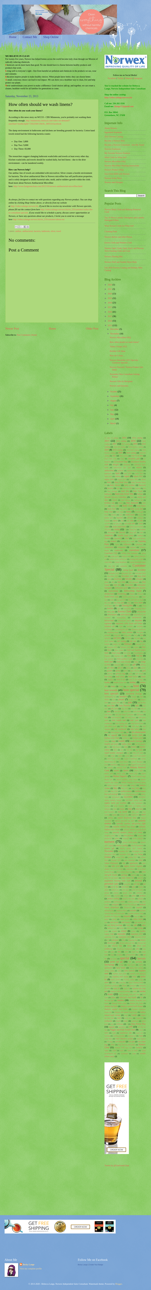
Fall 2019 (128, 638)
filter (144, 647)
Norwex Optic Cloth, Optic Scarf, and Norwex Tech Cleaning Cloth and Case (124, 249)
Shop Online (51, 37)
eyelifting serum (112, 632)
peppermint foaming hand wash (117, 881)
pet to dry (114, 887)
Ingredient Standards (113, 132)
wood (114, 1050)
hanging (110, 679)
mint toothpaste (137, 803)
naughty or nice (109, 835)
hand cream (119, 677)
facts (135, 635)
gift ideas (110, 668)
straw (114, 982)
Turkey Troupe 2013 (118, 346)
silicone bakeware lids (126, 943)
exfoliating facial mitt (138, 629)
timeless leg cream (136, 1003)
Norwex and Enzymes (119, 386)
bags (118, 488)
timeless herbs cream (119, 1003)
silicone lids (117, 946)
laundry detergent (136, 741)
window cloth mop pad (123, 1047)
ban (144, 488)
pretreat (126, 896)
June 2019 (127, 711)
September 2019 (125, 937)
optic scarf (115, 866)
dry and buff (121, 600)
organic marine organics (133, 866)
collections (139, 544)
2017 (110, 307)
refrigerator (127, 907)
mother (114, 815)
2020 (110, 294)
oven (137, 872)
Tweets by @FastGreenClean (116, 1165)
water (141, 1036)
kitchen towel (138, 738)
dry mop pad (119, 603)
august (126, 476)
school (124, 931)
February (128, 644)
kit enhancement (139, 732)
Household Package (134, 694)
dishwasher (129, 585)
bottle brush (130, 515)
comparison (121, 547)
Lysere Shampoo (137, 762)
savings (140, 928)
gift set (120, 668)
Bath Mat (125, 491)
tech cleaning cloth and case (129, 994)
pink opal (125, 890)
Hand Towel (133, 677)
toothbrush (139, 1018)
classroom (117, 538)
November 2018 (137, 851)
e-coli (144, 606)
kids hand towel (110, 726)
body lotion (141, 506)
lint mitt (129, 750)
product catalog (113, 899)
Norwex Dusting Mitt (113, 256)
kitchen (125, 735)
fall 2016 (117, 638)
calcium (130, 518)
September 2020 (140, 937)
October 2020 (116, 860)
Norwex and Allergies (113, 182)
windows (139, 1047)
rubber (114, 919)
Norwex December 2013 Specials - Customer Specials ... (124, 361)
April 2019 (139, 473)
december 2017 (127, 573)
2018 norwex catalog (136, 447)
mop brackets (109, 812)
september (121, 934)
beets (132, 497)
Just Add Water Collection (124, 714)
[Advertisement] (41, 345)
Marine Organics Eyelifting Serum (134, 782)
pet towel (125, 887)
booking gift (139, 512)
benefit (114, 500)
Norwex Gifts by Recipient (121, 381)
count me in (115, 556)
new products (129, 835)
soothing (119, 955)
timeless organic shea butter (116, 1009)
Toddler (134, 1015)
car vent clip (117, 523)
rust (105, 922)
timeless (120, 1000)
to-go (126, 1015)
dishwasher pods (121, 588)
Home (12, 37)
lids (108, 747)
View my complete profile (31, 1269)
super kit (126, 988)
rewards (127, 916)
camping (140, 518)
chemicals (108, 535)
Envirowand (109, 620)
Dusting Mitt (127, 605)
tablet (135, 991)
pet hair (137, 884)
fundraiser (117, 665)
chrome (107, 538)
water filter (108, 1039)
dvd (137, 606)
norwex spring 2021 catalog (131, 848)
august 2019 (122, 479)
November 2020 (125, 854)
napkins (110, 818)
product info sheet (128, 899)
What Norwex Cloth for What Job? (119, 226)
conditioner (118, 550)
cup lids (111, 566)
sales (144, 925)
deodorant (118, 579)
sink (137, 949)
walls (114, 1033)
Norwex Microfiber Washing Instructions (121, 166)
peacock (140, 878)
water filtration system (124, 1039)
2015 (110, 316)
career (140, 523)
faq (141, 641)
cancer (115, 521)
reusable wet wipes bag (112, 916)
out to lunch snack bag (124, 872)
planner (116, 893)
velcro (141, 1030)
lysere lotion (123, 762)
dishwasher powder (138, 588)
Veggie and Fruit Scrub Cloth (122, 1030)
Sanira (121, 928)
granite (109, 671)
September (115, 396)
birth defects (125, 500)
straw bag (122, 982)
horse (128, 686)
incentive (123, 696)
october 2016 (120, 857)
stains (134, 977)
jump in (143, 708)
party (141, 875)
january (121, 699)
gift (134, 664)
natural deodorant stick (126, 818)
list (128, 753)
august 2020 (133, 479)
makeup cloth (121, 767)
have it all (121, 679)
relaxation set (108, 910)
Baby (109, 482)
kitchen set (126, 738)
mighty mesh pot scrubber (115, 803)
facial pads (127, 635)
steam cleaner (115, 979)
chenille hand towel (125, 535)
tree (112, 1024)
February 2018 (112, 647)
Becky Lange (28, 1264)
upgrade (112, 1027)
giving (128, 668)
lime (126, 747)
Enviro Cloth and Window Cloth (118, 243)
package (124, 875)
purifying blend (119, 902)
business (120, 518)
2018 (110, 303)
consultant (134, 550)
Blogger (118, 1284)
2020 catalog (131, 453)
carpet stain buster (119, 527)
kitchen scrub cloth (111, 738)
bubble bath (108, 518)
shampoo (115, 940)
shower (143, 940)
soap (112, 955)
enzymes (138, 620)
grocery (110, 673)
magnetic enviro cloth (138, 765)
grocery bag (120, 673)
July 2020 (134, 708)
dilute (106, 582)
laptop (106, 741)
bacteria (37, 231)
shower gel (111, 943)
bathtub (140, 494)
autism (143, 479)
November (115, 334)
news (117, 838)
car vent (107, 523)
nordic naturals (138, 838)
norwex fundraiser (137, 845)
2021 (110, 289)
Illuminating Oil (110, 697)
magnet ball (124, 765)
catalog (117, 529)
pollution (139, 893)
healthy (107, 682)
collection (127, 544)
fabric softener (127, 632)
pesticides (127, 884)
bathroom (45, 231)
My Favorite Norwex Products (117, 153)
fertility (136, 647)
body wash (108, 512)
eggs (118, 608)
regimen (139, 907)
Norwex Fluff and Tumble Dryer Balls (120, 262)
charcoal (122, 532)
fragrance (107, 656)
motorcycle (135, 815)
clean (127, 538)
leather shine (126, 744)
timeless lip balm (110, 1006)
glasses (143, 668)
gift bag (143, 665)
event (121, 626)
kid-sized (140, 714)
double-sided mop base (130, 597)
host (136, 686)
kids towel (135, 729)
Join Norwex (124, 705)
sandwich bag (112, 928)
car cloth (130, 521)
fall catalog (121, 641)
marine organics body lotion (126, 779)
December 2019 (112, 576)
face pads (140, 632)
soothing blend (130, 955)
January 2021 (115, 703)
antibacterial (27, 231)
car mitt (140, 521)
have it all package (136, 679)
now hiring (138, 854)
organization (130, 869)
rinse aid (137, 916)
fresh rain (139, 659)
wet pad (132, 1042)
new (119, 835)
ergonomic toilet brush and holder (129, 623)
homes (121, 686)
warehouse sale (126, 1033)
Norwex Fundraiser (112, 149)
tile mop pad (109, 1000)
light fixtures (116, 747)
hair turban (139, 673)
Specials (141, 958)
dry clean (107, 603)
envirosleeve (125, 615)
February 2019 (125, 647)
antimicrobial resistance (135, 470)
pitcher (106, 893)
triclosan (120, 1024)
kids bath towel (130, 717)
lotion (113, 756)
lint (122, 750)
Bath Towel (137, 491)
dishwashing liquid (132, 591)
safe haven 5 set (140, 922)
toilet (119, 1018)
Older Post (92, 328)
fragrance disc (119, 656)
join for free (142, 703)
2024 (110, 285)
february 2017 (141, 644)
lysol (106, 765)
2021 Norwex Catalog (113, 137)
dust (117, 606)
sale (135, 925)
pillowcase (115, 890)
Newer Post (12, 328)
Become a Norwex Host (114, 141)
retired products (121, 910)
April (112, 419)
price (134, 896)
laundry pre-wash (111, 744)
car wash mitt (129, 523)
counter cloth (126, 556)
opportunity (133, 863)
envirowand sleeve (124, 620)
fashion (106, 644)
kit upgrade (112, 735)
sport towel (131, 965)
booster (113, 515)
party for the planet (111, 878)
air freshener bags (121, 462)
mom (115, 809)
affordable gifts (134, 459)
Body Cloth (128, 506)
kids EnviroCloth (137, 723)
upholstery (122, 1027)
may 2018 (135, 788)
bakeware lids (127, 488)
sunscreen (132, 985)
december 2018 (140, 573)
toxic (126, 1021)
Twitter (120, 78)
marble (116, 771)
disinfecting (121, 594)
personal (138, 881)
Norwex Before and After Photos (118, 237)
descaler (128, 579)
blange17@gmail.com (124, 106)
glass (135, 668)
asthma (117, 476)
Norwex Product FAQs (114, 170)
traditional (134, 1021)
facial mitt (117, 635)
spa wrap (113, 959)
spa (139, 955)
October (114, 391)
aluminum (126, 464)
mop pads (135, 812)
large (113, 741)
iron (113, 699)
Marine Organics (120, 776)
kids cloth (134, 720)
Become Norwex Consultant (115, 497)
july (137, 705)
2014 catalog (137, 438)
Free (129, 656)
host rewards (110, 690)
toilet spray (129, 1018)
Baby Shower (115, 485)
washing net (132, 1036)
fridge (136, 662)
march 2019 (108, 773)
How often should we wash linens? (124, 342)
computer (133, 547)
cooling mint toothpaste (129, 553)
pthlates (140, 899)
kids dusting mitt (122, 723)
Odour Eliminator (111, 863)
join (130, 702)
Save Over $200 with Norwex (117, 174)
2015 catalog (121, 441)
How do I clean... (117, 355)
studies (124, 985)
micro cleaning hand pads (129, 794)
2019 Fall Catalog (132, 450)
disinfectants (109, 594)
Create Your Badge (96, 1265)
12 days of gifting (111, 438)
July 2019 (124, 708)
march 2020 (121, 773)
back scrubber (129, 485)
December (114, 329)
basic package (112, 491)
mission (107, 806)
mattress (133, 785)
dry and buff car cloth (135, 600)
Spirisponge (109, 965)
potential (117, 896)
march (125, 770)
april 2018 (127, 473)
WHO (113, 1045)
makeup (110, 767)
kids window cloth (117, 732)
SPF (130, 962)
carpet (106, 527)
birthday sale (109, 503)
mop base (139, 809)
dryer (129, 603)
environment (112, 615)
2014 (110, 321)
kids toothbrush (120, 729)
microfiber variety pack (134, 800)
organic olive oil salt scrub (113, 869)
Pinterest (128, 78)
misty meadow (119, 806)
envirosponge (121, 617)
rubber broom (124, 919)
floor (109, 650)
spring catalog (109, 971)
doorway (140, 594)
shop (123, 940)
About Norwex (110, 128)
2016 (110, 312)
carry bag (107, 529)
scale (106, 931)
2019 (110, 298)
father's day (117, 644)
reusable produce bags (135, 913)
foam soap (116, 653)
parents (133, 875)
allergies (116, 465)
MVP (144, 815)
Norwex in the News (113, 178)
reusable (133, 910)
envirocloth (141, 612)
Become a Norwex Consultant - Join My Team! (124, 145)
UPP (131, 1027)
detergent (139, 579)
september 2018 (109, 937)
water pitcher (141, 1039)
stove (106, 982)
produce (143, 896)
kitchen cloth (137, 735)
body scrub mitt (137, 509)
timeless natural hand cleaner (132, 1006)
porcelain (107, 896)
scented (114, 931)
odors (140, 860)
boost (106, 515)
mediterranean (126, 791)
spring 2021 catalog (136, 968)
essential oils (109, 626)
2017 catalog (126, 444)
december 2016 (113, 573)
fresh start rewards (124, 662)
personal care (111, 883)
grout (130, 673)
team (110, 994)
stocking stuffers (129, 979)
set (108, 940)
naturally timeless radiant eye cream (127, 832)
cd (125, 529)
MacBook (114, 765)
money (122, 809)
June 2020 (136, 711)
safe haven (114, 922)
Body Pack (111, 509)
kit (127, 732)
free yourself (108, 659)
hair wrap (108, 677)
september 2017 (137, 934)
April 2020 (108, 476)
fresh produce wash (124, 659)
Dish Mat (117, 585)
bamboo (137, 488)
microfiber (128, 797)
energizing (127, 608)
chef (141, 532)
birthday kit (138, 500)
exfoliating (108, 629)
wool (121, 1050)
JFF (124, 703)
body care (115, 506)
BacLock (142, 485)
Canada (107, 521)
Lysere (127, 756)
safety (128, 925)
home (113, 686)
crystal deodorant (121, 562)
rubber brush (138, 919)
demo (109, 579)
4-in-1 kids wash (110, 459)
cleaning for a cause (127, 541)
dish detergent (134, 582)
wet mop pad (120, 1042)
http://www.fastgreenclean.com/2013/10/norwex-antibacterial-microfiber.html (48, 186)
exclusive (130, 626)
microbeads (116, 797)
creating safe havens (136, 559)
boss (120, 515)
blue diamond (132, 503)
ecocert (110, 608)
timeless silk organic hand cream (126, 1012)
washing (107, 1036)
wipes (106, 1050)
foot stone (127, 653)
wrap (134, 1053)
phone (106, 890)
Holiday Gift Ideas (117, 351)
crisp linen (108, 562)
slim (119, 952)
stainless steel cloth (119, 974)
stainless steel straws (120, 977)
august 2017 (138, 476)
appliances (108, 473)
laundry (122, 741)
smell (126, 952)
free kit (139, 656)
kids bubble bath (119, 720)
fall (141, 635)
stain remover (129, 971)
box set (140, 515)
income (133, 697)
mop (130, 809)
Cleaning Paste (110, 231)
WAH (106, 1033)
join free (111, 705)
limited (133, 747)
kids (106, 717)
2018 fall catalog (119, 447)
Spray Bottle (121, 968)
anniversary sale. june (122, 467)
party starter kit (128, 878)
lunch (120, 756)
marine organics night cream (117, 785)
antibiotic (120, 470)
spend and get (116, 962)
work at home (132, 1050)
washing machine (119, 1036)
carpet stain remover (136, 527)
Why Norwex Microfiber (126, 1045)
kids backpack (116, 717)
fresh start (108, 662)
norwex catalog (122, 845)
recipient (115, 904)
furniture (127, 665)
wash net (139, 1033)
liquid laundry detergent (113, 753)
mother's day (124, 815)
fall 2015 (107, 638)
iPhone (106, 699)
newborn (140, 835)
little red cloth (138, 753)
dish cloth (121, 582)
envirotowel (136, 617)
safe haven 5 (126, 922)
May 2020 (114, 791)
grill (144, 671)
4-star (122, 459)
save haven (130, 928)
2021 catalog (123, 456)
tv (127, 1024)
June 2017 (117, 711)
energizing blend (140, 608)
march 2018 (138, 770)
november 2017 (123, 851)
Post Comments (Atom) (27, 335)
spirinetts (138, 962)
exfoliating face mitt (121, 629)
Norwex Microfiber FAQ (115, 161)
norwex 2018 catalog (129, 842)
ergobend (107, 623)
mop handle (123, 812)
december (141, 570)
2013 (110, 325)
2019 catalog (118, 450)
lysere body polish (139, 756)
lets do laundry (140, 744)
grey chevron (135, 671)
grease (118, 671)
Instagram (138, 78)
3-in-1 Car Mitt (137, 456)
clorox (117, 544)
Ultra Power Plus (138, 1024)
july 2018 (114, 708)
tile (141, 997)
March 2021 (133, 773)
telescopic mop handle (128, 997)
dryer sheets (108, 606)
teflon (113, 997)
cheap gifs (133, 532)
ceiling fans (133, 529)
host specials (111, 693)
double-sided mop (111, 597)
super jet (116, 988)
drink (112, 600)
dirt (113, 582)
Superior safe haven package (120, 991)
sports (141, 965)
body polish (123, 509)
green (126, 671)
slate (112, 952)
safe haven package (114, 925)
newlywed (107, 838)
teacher (143, 991)
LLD (106, 756)
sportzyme (108, 968)
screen (133, 931)
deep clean (141, 576)
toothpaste (108, 1021)
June (112, 410)
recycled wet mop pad (129, 904)
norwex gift (109, 848)
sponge (121, 965)
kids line (124, 726)
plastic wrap (127, 893)
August (113, 400)
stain (119, 971)
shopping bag (132, 940)
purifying (107, 902)
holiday (133, 682)
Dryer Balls (138, 603)
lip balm (139, 750)
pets (133, 887)
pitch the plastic (137, 890)
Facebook (112, 78)
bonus (128, 512)
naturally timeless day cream (124, 827)
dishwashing (113, 591)
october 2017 (132, 857)
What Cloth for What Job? (115, 157)
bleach (120, 503)
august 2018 (109, 479)
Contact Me (30, 37)
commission (109, 547)
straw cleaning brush (136, 982)
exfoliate (140, 626)
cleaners (113, 541)
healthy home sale (120, 682)
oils (123, 863)
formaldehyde (138, 653)
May (112, 414)
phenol (141, 887)
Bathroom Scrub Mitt (124, 494)
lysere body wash (113, 759)
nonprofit (126, 838)
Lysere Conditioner (130, 759)
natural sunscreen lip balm (124, 821)
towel (58, 231)
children (140, 535)
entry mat (110, 612)
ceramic (143, 529)
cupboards (123, 566)
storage (140, 979)
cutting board (128, 570)
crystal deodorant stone (138, 562)
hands (143, 677)
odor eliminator (129, 860)
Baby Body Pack (121, 482)
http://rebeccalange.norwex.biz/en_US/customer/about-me (39, 219)
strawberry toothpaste (111, 985)
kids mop (135, 726)
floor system (119, 650)
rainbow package (133, 902)
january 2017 (132, 699)
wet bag (109, 1042)
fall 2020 (137, 638)
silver (53, 231)
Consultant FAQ (110, 553)
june (109, 711)
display (131, 594)
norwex (109, 842)
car (122, 521)
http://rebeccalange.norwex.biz (24, 206)
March (113, 423)
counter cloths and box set (118, 559)
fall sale (133, 641)
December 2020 (127, 576)
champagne (111, 532)
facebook (107, 635)
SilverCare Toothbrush (124, 949)
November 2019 (110, 854)
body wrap (119, 512)
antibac (18, 231)
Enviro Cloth (124, 611)
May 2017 (124, 788)
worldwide (124, 1053)
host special (131, 690)
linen (115, 750)
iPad (141, 697)
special (124, 958)
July (112, 405)
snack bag (134, 952)
